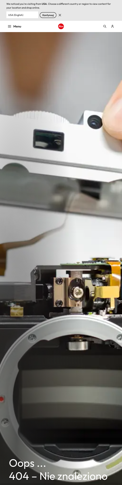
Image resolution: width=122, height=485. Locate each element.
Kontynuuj (48, 15)
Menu (14, 26)
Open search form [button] (105, 26)
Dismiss (60, 15)
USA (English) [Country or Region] (15, 15)
